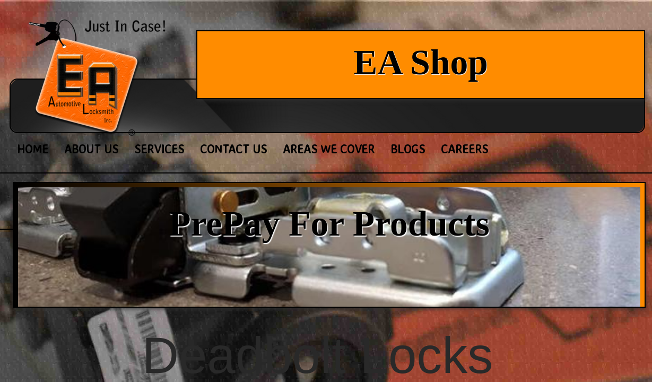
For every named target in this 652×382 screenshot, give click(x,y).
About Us (91, 149)
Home (32, 149)
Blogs (407, 149)
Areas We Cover (329, 149)
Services (159, 149)
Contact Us (233, 149)
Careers (464, 149)
